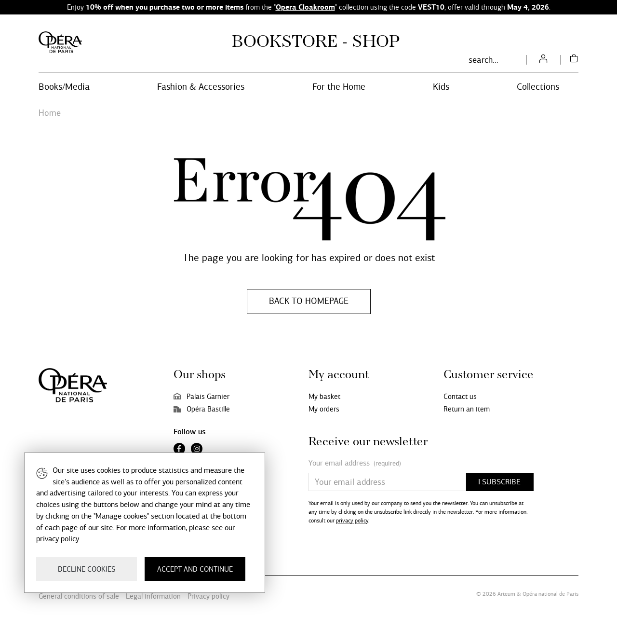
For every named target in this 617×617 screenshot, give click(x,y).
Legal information (153, 596)
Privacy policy (208, 596)
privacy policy (352, 520)
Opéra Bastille (202, 409)
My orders (323, 409)
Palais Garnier (201, 396)
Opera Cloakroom (305, 7)
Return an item (466, 409)
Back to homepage (309, 301)
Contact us (460, 396)
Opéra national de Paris (550, 593)
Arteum (506, 593)
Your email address (354, 463)
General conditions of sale (79, 596)
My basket (324, 396)
